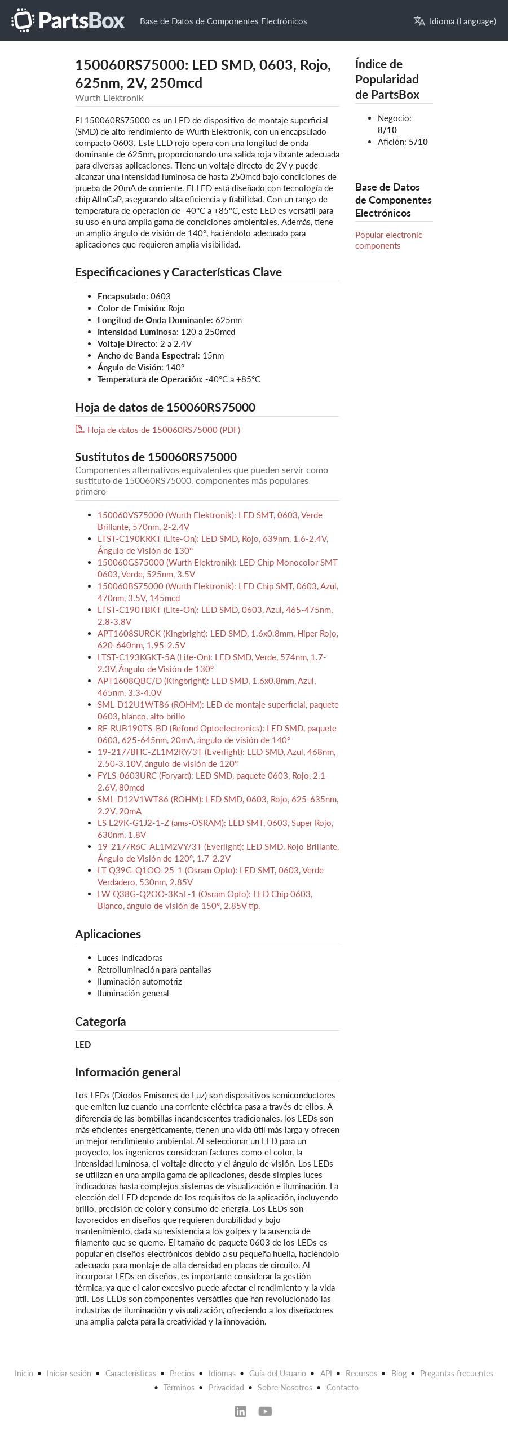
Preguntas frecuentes (456, 1373)
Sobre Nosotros (285, 1387)
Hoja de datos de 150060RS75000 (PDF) (157, 430)
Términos (179, 1387)
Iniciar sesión (69, 1373)
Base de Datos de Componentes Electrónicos (223, 21)
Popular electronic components (388, 239)
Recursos (361, 1373)
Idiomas (222, 1373)
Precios (182, 1373)
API (326, 1373)
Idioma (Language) (455, 21)
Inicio (24, 1373)
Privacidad (226, 1387)
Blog (399, 1373)
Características (130, 1373)
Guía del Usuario (277, 1373)
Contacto (342, 1387)
